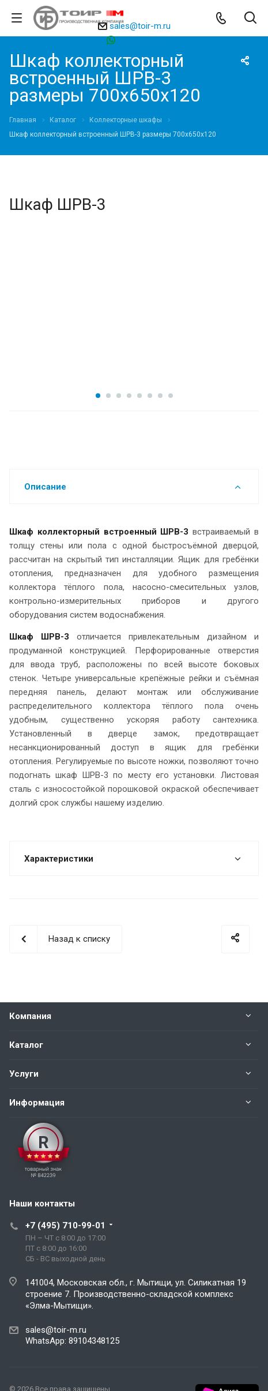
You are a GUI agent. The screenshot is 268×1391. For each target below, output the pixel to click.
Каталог (26, 1045)
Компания (30, 1016)
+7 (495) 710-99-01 (65, 1225)
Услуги (24, 1074)
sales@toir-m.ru (140, 26)
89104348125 (139, 39)
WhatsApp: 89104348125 (72, 1341)
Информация (37, 1102)
